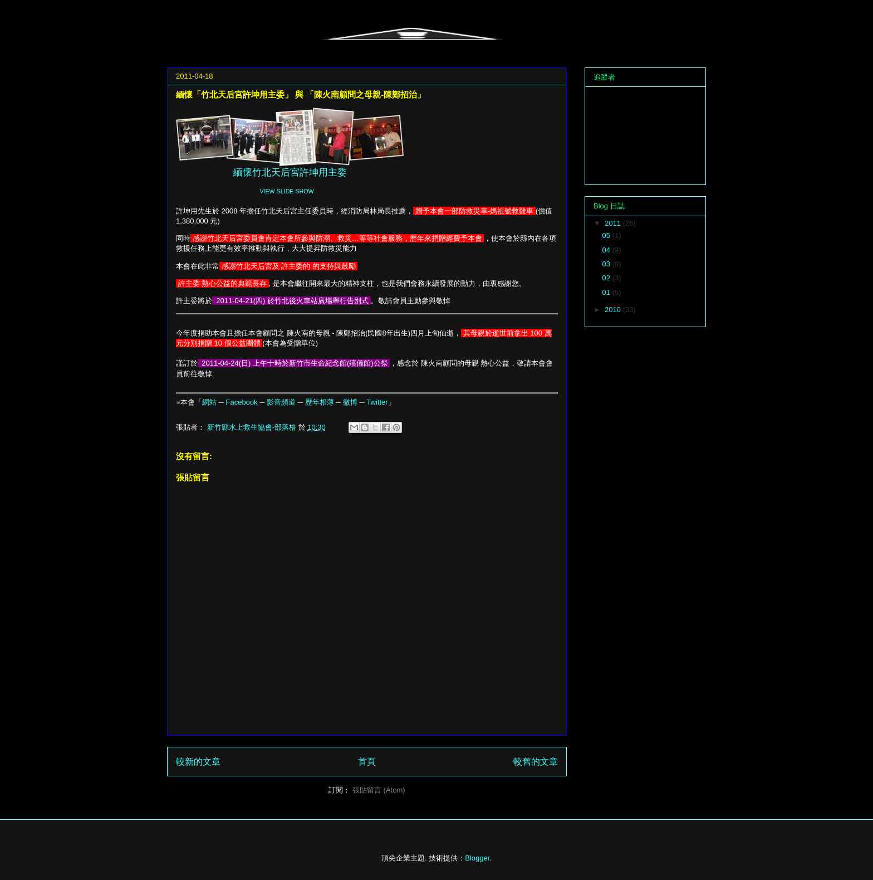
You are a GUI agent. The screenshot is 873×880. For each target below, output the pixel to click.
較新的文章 (198, 761)
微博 (350, 402)
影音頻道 (281, 402)
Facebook (242, 402)
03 (607, 264)
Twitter (377, 402)
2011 (614, 223)
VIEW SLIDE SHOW (286, 191)
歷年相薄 (319, 402)
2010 (614, 309)
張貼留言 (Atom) (378, 790)
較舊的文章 (535, 761)
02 (607, 278)
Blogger (477, 858)
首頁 (367, 761)
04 (607, 250)
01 (607, 292)
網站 (209, 402)
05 (607, 235)
